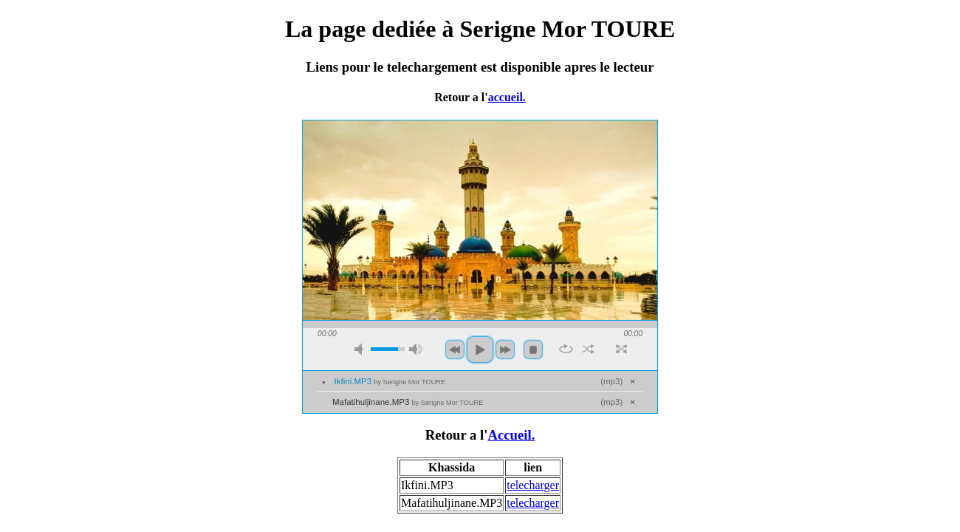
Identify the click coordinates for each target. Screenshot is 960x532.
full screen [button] (621, 348)
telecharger (533, 485)
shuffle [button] (588, 348)
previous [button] (455, 349)
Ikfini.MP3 (390, 381)
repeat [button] (566, 348)
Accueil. (511, 435)
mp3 (611, 381)
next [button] (505, 349)
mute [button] (361, 349)
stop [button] (533, 349)
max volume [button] (415, 349)
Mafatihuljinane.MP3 (407, 402)
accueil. (507, 97)
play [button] (480, 349)
